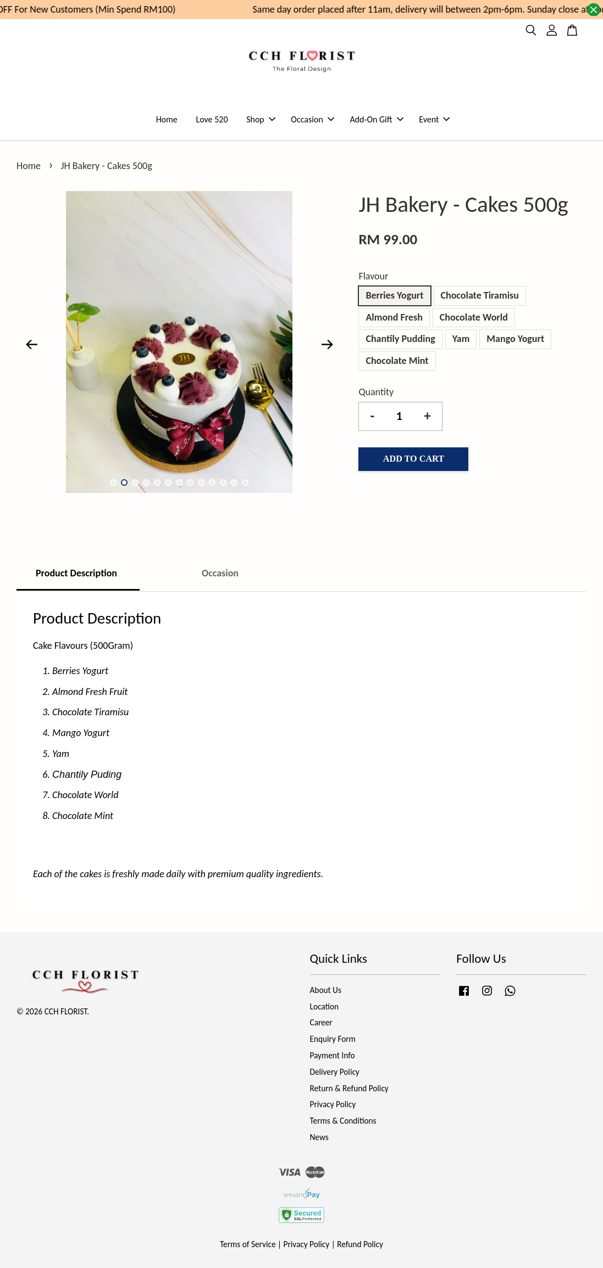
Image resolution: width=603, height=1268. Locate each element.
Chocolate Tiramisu (480, 295)
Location (324, 1006)
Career (321, 1022)
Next (327, 344)
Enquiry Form (333, 1039)
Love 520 (212, 119)
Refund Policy (360, 1244)
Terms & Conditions (343, 1120)
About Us (325, 990)
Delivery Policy (334, 1072)
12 (234, 482)
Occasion (312, 119)
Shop (260, 119)
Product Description (77, 573)
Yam (461, 339)
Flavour (373, 276)
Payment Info (332, 1055)
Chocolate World (474, 317)
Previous (31, 344)
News (319, 1137)
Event (434, 119)
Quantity (376, 392)
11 (223, 482)
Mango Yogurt (515, 339)
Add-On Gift (376, 119)
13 (245, 482)
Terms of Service (248, 1244)
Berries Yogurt (394, 295)
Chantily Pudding (400, 339)
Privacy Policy (333, 1104)
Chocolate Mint (397, 361)
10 (212, 482)
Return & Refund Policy (349, 1088)
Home (167, 119)
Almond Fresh (394, 317)
